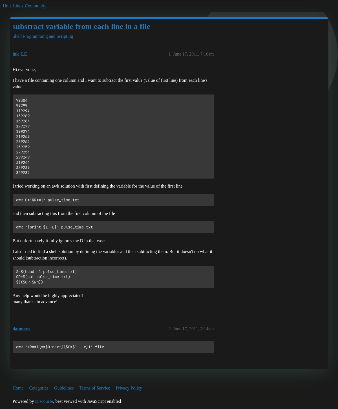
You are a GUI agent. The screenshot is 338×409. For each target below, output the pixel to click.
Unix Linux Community (25, 5)
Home (18, 388)
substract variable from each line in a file (82, 26)
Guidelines (64, 388)
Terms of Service (94, 388)
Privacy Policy (129, 388)
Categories (38, 388)
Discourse (44, 401)
